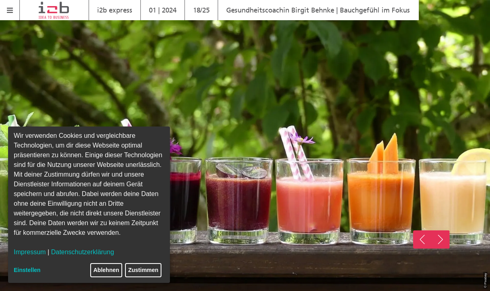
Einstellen (27, 270)
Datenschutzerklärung (82, 252)
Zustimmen (143, 270)
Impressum (30, 252)
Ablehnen (106, 270)
